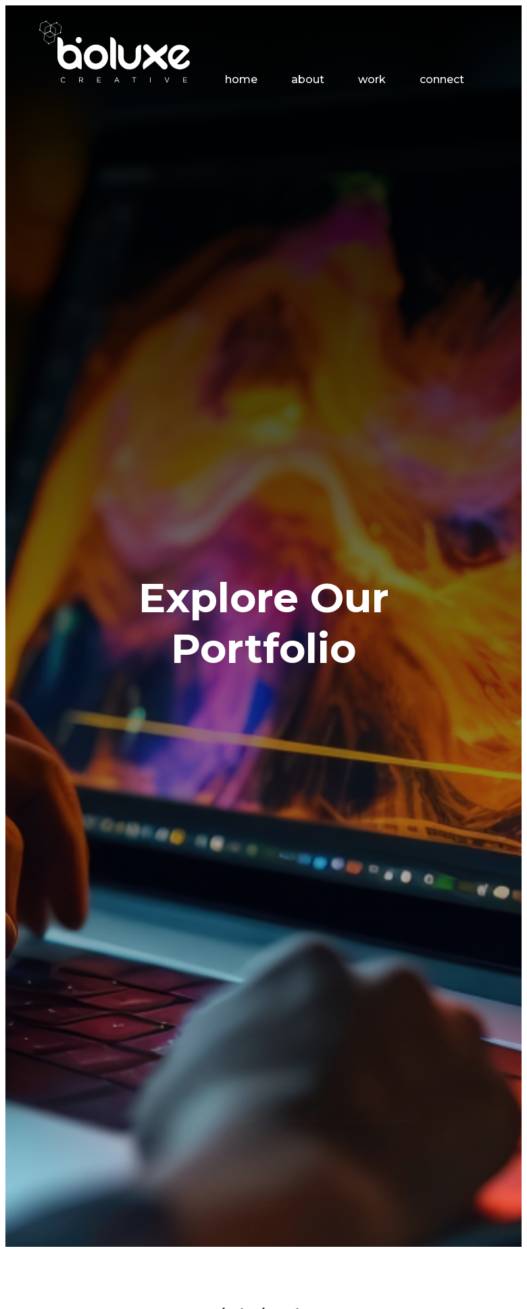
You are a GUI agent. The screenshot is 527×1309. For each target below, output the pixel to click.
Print (457, 920)
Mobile (372, 920)
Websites (273, 920)
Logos (177, 920)
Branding (81, 920)
